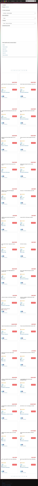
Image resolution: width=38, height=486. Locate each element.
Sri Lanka (4, 225)
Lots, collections (5, 145)
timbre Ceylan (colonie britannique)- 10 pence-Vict (28, 84)
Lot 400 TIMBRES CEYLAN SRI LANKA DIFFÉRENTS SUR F (26, 379)
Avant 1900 (4, 252)
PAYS (17, 1)
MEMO (21, 1)
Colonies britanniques (6, 92)
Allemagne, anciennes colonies (7, 414)
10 (26, 70)
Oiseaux (3, 278)
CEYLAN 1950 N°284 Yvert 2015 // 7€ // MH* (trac (27, 352)
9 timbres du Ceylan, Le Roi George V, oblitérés (8, 297)
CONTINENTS (13, 1)
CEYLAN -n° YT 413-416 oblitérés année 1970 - (27, 190)
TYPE (8, 1)
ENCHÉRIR (14, 302)
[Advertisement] (19, 34)
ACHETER (14, 89)
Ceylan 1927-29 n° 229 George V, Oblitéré (26, 217)
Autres (22, 360)
